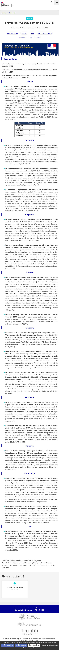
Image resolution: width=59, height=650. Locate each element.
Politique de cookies (48, 638)
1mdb (32, 33)
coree (38, 37)
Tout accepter (7, 645)
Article (29, 18)
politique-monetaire (45, 33)
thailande (22, 37)
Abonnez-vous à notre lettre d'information (29, 607)
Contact (6, 638)
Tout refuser (21, 645)
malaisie (24, 33)
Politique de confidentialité (32, 638)
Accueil (3, 13)
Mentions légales (15, 638)
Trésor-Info (12, 13)
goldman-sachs (12, 33)
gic (31, 37)
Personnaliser (34, 645)
